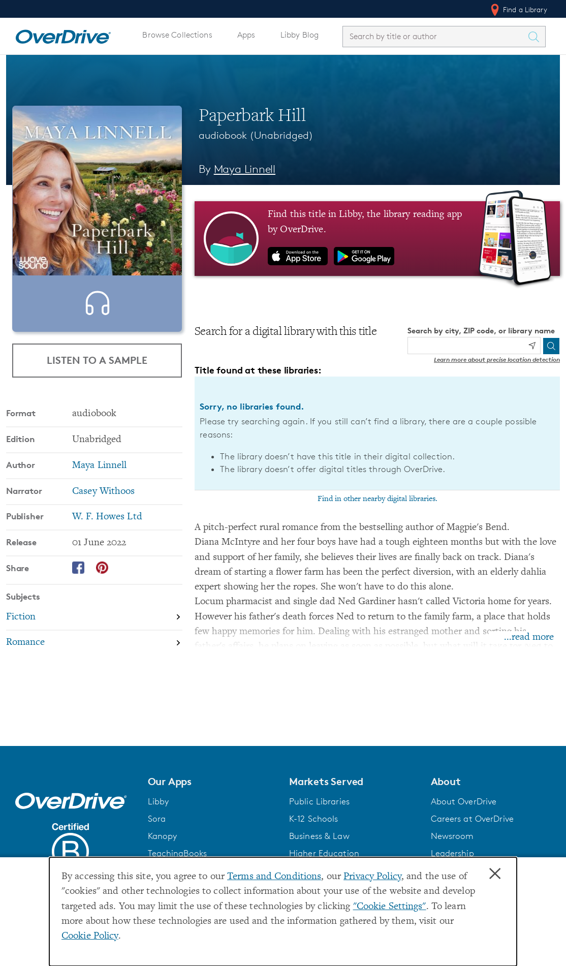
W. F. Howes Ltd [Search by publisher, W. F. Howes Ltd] (107, 522)
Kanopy (162, 836)
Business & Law (319, 836)
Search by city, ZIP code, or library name (481, 330)
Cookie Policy (89, 936)
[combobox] (435, 36)
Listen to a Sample (97, 360)
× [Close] (494, 874)
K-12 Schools (313, 819)
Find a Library (518, 10)
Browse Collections (177, 35)
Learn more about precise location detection (497, 359)
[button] (212, 781)
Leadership (452, 853)
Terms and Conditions (274, 877)
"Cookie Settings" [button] (389, 907)
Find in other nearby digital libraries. (377, 499)
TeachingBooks (177, 853)
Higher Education (324, 853)
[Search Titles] (536, 36)
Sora (157, 819)
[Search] (551, 346)
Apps (246, 35)
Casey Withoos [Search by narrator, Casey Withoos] (103, 497)
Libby (158, 801)
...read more (529, 637)
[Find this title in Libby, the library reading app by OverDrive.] (377, 238)
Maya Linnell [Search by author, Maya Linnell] (244, 169)
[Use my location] (532, 345)
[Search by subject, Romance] (94, 648)
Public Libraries (319, 801)
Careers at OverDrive (472, 819)
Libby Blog (299, 35)
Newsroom (452, 836)
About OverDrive (464, 801)
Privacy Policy (372, 877)
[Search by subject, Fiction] (94, 623)
